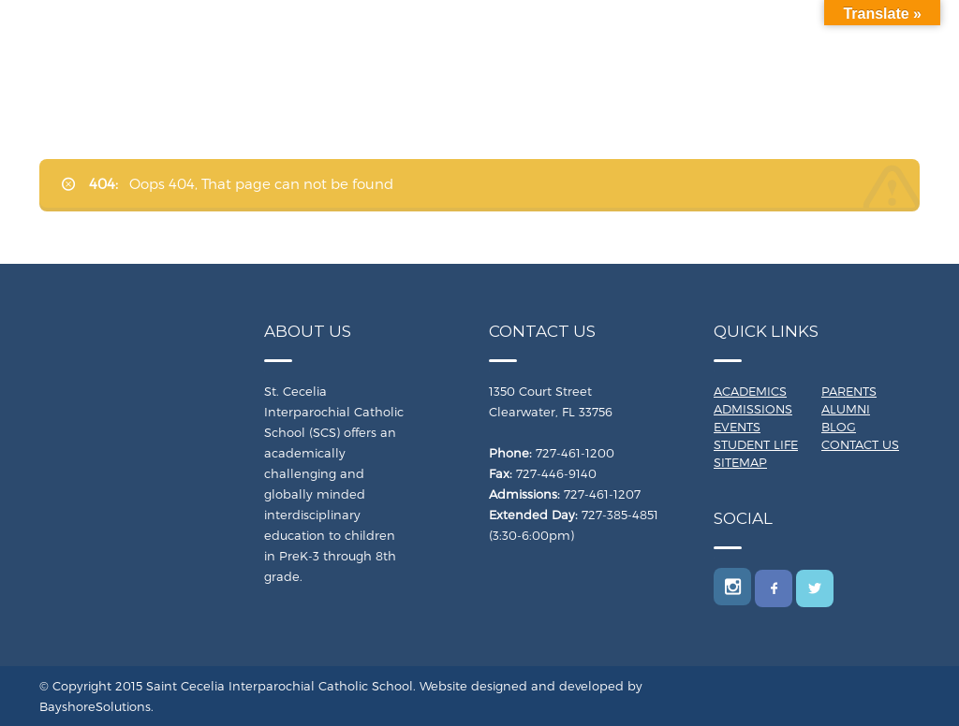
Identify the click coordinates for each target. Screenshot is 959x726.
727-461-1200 (575, 452)
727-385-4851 (620, 514)
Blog (838, 426)
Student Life (756, 444)
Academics (750, 391)
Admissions (753, 408)
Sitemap (740, 462)
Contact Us (860, 444)
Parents (849, 391)
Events (737, 426)
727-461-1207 (602, 493)
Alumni (845, 408)
